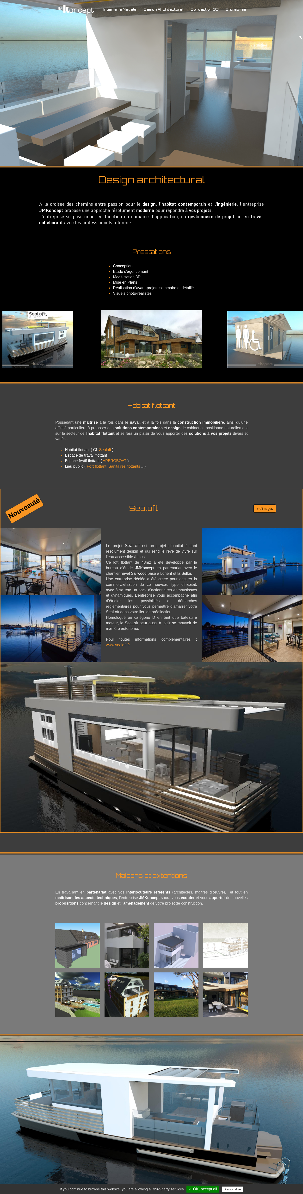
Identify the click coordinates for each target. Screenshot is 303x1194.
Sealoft (105, 450)
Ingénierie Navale (119, 9)
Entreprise (236, 9)
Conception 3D (205, 9)
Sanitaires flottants (124, 466)
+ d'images (265, 509)
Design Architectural (163, 9)
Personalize (232, 1189)
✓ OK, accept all (203, 1189)
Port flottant (96, 466)
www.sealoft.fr (118, 645)
